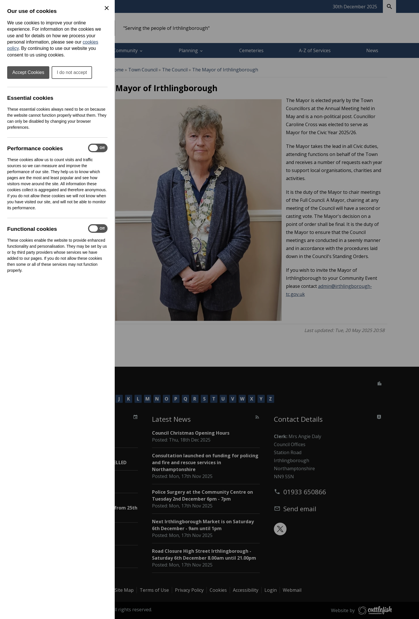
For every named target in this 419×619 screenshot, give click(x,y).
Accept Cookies (28, 72)
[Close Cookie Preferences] (106, 8)
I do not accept (72, 72)
